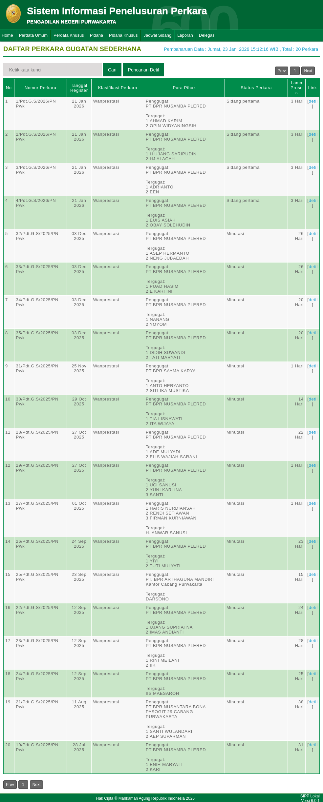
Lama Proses (297, 87)
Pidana (96, 35)
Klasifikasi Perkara (117, 87)
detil (313, 101)
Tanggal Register (79, 88)
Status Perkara (256, 87)
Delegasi (207, 35)
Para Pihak (184, 87)
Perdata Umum (33, 35)
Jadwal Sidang (158, 35)
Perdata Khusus (69, 35)
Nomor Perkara (40, 87)
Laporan (185, 35)
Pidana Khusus (123, 35)
